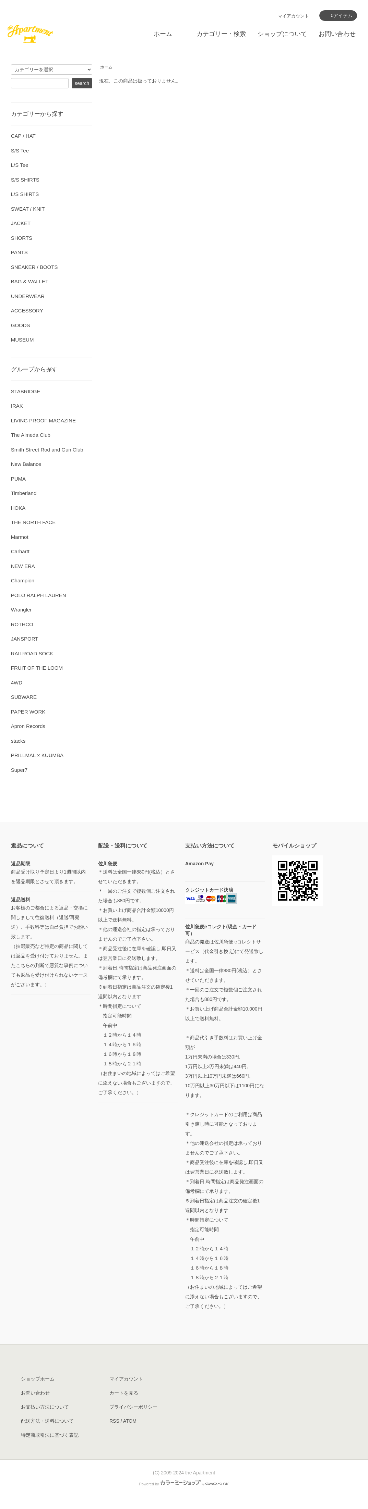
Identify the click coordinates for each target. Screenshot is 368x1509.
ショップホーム (38, 1379)
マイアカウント (293, 15)
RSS (114, 1421)
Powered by (184, 1484)
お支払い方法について (45, 1407)
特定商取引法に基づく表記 (50, 1435)
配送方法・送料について (47, 1421)
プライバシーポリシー (133, 1407)
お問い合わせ (337, 33)
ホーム (163, 33)
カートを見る (123, 1393)
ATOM (129, 1421)
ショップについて (282, 33)
